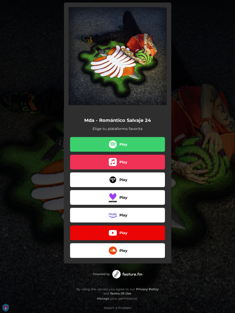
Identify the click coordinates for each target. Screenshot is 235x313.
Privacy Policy (147, 289)
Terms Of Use (120, 293)
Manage (103, 298)
